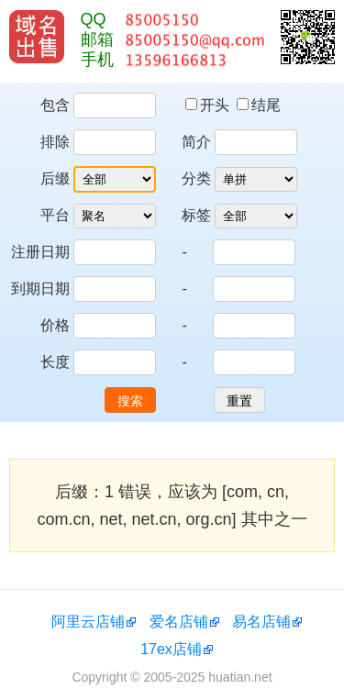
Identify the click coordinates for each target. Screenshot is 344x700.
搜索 (130, 401)
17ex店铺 (171, 649)
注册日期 (40, 252)
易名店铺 (261, 621)
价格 (55, 325)
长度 (55, 362)
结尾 (259, 105)
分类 (196, 178)
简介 (196, 142)
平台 (55, 215)
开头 (209, 105)
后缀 (55, 178)
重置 (239, 401)
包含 (55, 105)
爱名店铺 (179, 621)
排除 (55, 142)
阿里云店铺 (88, 621)
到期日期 (40, 288)
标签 (196, 215)
